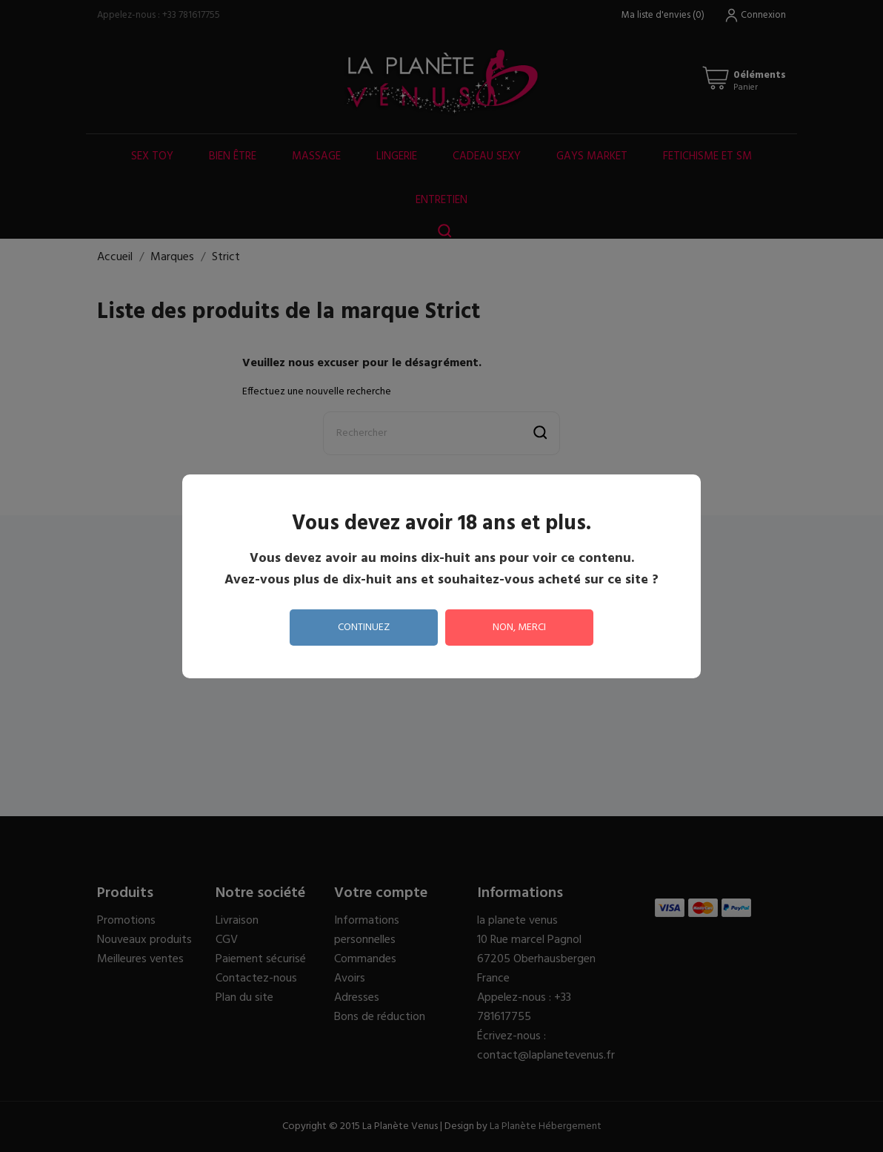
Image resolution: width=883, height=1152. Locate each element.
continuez (364, 627)
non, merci (519, 627)
